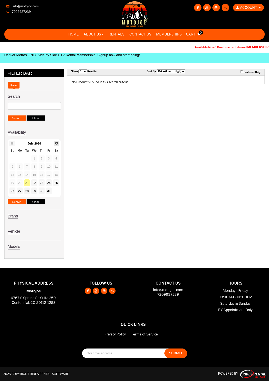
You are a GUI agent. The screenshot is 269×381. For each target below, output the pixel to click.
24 (49, 183)
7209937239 (168, 294)
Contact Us (140, 34)
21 (27, 183)
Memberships (169, 34)
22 (34, 183)
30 (41, 191)
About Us (94, 34)
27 (19, 191)
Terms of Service (144, 334)
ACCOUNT (248, 8)
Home (73, 34)
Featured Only (250, 72)
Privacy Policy (115, 334)
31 (49, 191)
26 (12, 191)
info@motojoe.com (168, 290)
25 (56, 183)
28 (27, 191)
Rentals (117, 34)
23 (41, 183)
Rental (14, 85)
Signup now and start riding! (118, 55)
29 (34, 191)
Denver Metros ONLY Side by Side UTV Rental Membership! (50, 55)
